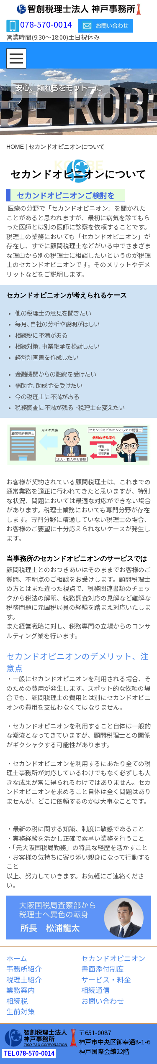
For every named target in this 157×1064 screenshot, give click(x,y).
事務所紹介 (24, 968)
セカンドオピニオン (113, 958)
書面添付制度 (102, 968)
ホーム (16, 958)
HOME (15, 146)
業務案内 (20, 990)
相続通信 (95, 990)
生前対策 (20, 1011)
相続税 (17, 1000)
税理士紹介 (24, 979)
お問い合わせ (102, 1000)
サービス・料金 (106, 979)
